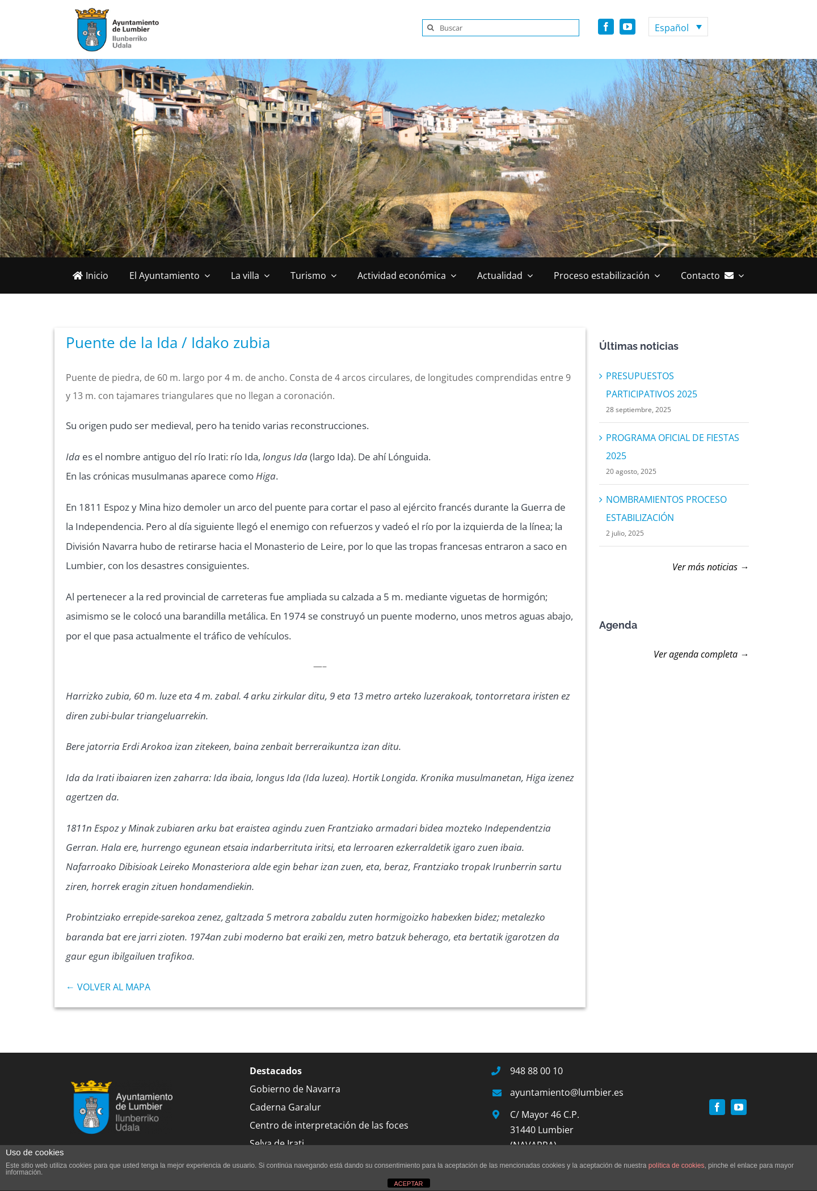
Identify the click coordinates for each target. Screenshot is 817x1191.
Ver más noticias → (710, 567)
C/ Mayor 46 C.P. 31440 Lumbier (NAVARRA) (544, 1129)
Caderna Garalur (285, 1107)
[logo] (113, 10)
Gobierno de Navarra (295, 1089)
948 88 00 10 (536, 1071)
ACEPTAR (408, 1183)
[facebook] (606, 27)
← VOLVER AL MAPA (108, 987)
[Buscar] (500, 27)
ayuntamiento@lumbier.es (567, 1092)
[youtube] (627, 27)
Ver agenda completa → (701, 654)
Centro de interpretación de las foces (329, 1125)
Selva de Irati (277, 1143)
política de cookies (676, 1165)
